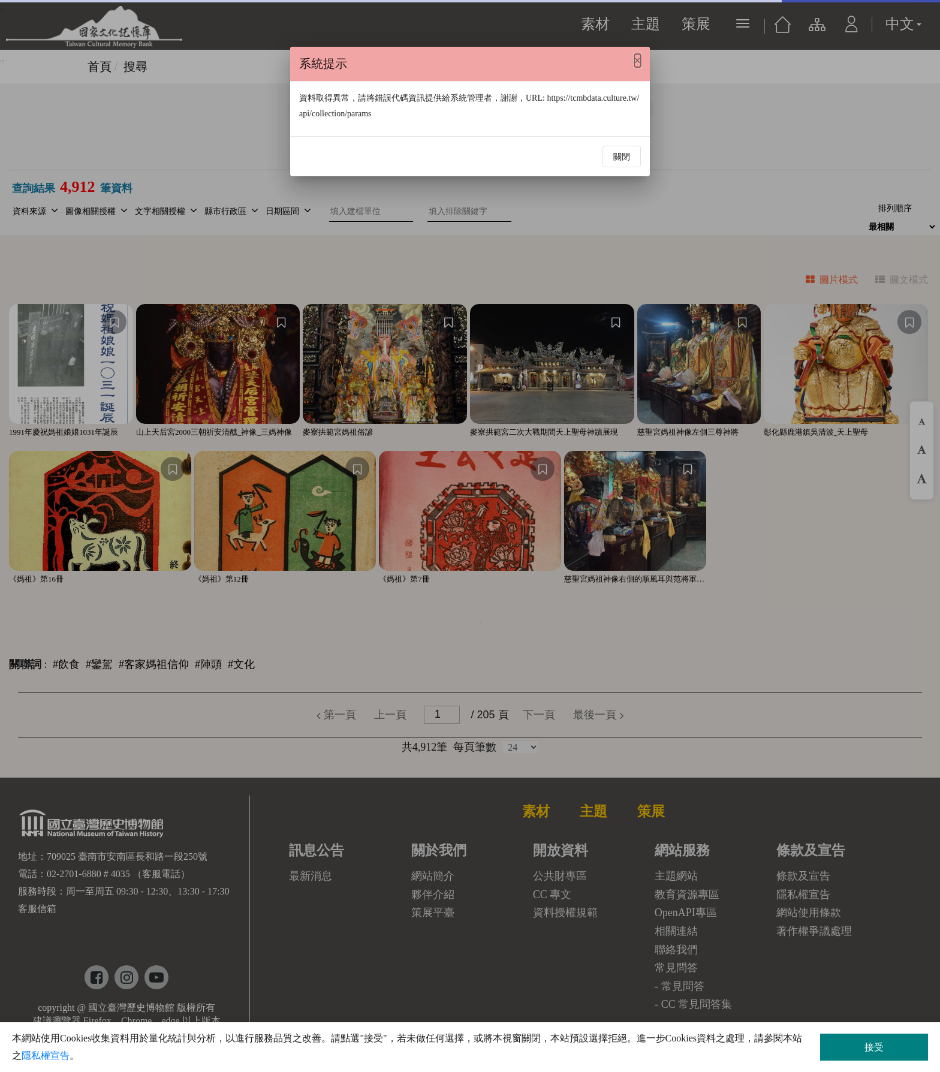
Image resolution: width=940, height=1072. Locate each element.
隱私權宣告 (46, 1055)
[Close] (637, 61)
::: (2, 61)
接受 (874, 1047)
